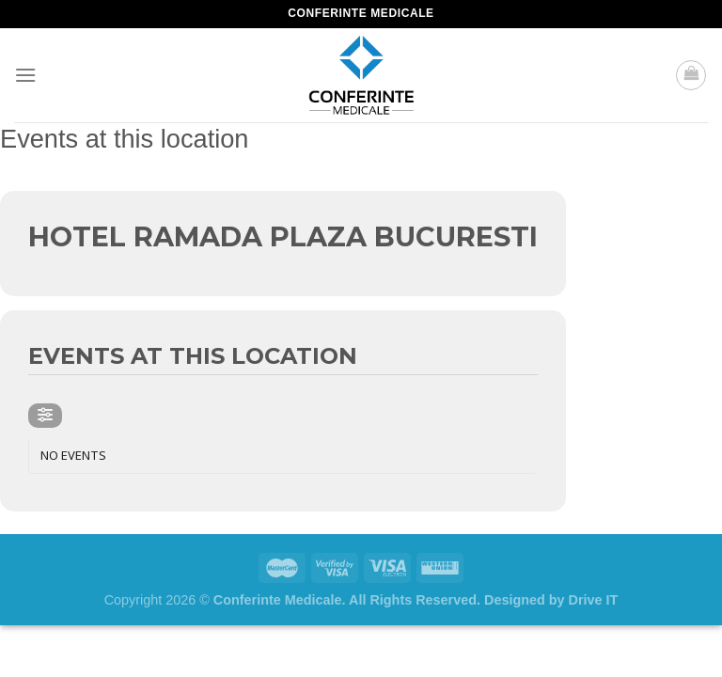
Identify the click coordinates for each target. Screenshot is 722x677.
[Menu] (25, 75)
